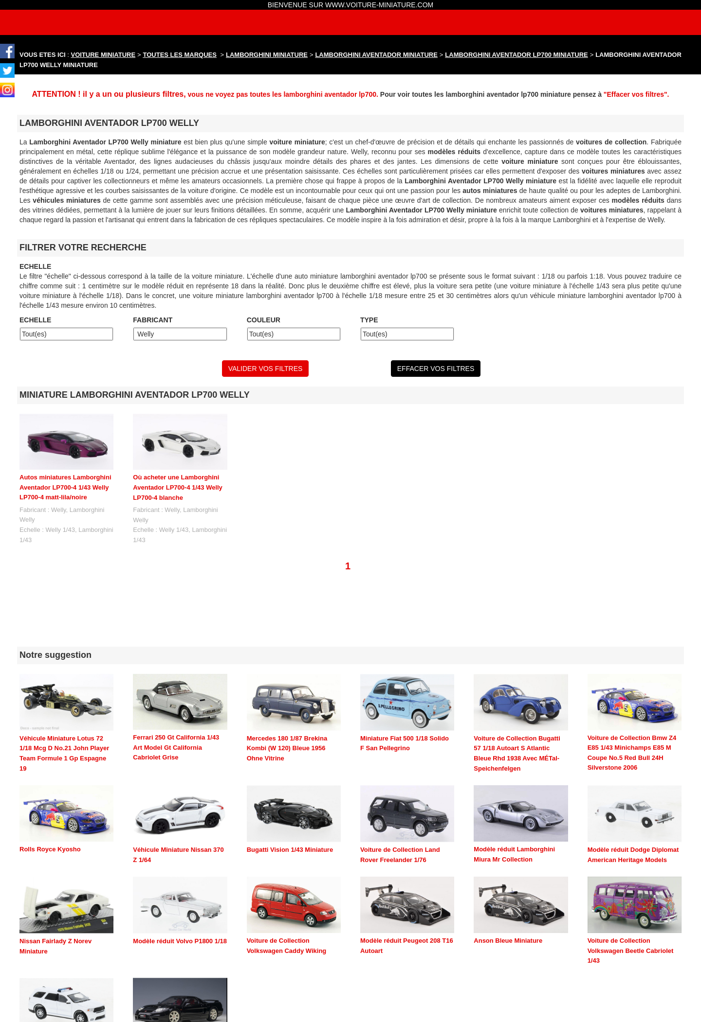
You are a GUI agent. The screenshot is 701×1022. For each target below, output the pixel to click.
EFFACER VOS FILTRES (435, 368)
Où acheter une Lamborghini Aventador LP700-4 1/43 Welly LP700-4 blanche (177, 487)
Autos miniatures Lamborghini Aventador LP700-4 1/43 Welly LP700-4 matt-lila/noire (65, 487)
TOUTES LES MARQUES (180, 54)
